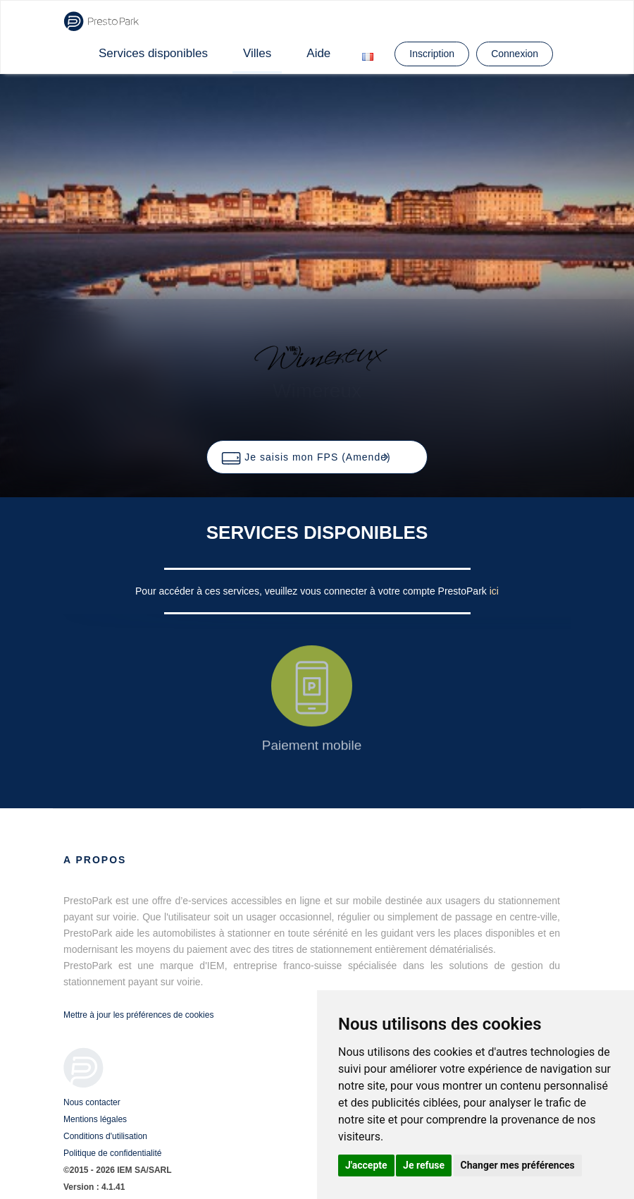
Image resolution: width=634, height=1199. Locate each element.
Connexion (514, 53)
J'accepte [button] (366, 1165)
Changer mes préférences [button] (518, 1165)
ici (494, 591)
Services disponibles (153, 53)
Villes (257, 53)
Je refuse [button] (424, 1165)
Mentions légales (95, 1119)
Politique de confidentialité (112, 1153)
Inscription (431, 53)
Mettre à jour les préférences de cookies (138, 1015)
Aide (318, 53)
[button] (316, 457)
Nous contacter (91, 1102)
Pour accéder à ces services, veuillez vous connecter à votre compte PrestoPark (312, 591)
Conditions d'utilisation (105, 1136)
